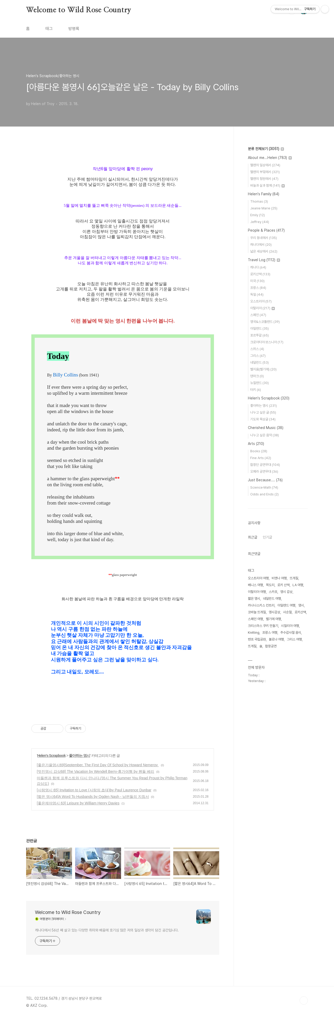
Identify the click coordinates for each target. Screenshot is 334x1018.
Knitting (253, 632)
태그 (49, 28)
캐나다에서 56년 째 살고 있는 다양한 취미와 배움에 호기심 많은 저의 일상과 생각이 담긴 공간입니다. (107, 930)
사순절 (287, 612)
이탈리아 (262, 308)
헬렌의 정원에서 (264, 179)
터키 (255, 390)
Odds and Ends (264, 494)
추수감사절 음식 (290, 632)
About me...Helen (270, 158)
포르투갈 (259, 335)
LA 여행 (298, 585)
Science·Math (264, 487)
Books (258, 451)
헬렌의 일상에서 (265, 165)
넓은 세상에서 (263, 251)
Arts (256, 444)
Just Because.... (265, 480)
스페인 (258, 315)
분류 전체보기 (266, 149)
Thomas (259, 201)
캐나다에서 (261, 245)
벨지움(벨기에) (263, 369)
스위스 (257, 349)
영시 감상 (286, 592)
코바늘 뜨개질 (257, 612)
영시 (301, 605)
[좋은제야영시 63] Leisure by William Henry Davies (78, 803)
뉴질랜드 (259, 383)
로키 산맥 (283, 585)
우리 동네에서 (263, 238)
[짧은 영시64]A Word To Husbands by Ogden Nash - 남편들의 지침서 (93, 796)
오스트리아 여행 (258, 578)
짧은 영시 (254, 598)
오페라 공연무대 (264, 471)
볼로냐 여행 (276, 639)
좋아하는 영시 (79, 755)
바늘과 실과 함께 (267, 185)
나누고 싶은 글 (263, 412)
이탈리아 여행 (257, 592)
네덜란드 (259, 362)
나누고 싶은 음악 (264, 435)
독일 (257, 294)
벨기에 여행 (273, 619)
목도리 (270, 585)
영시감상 (274, 612)
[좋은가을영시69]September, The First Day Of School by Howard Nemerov (98, 765)
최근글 (252, 537)
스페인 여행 (255, 619)
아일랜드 (259, 328)
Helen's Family (263, 194)
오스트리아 (261, 301)
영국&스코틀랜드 (265, 322)
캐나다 (258, 267)
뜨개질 (294, 578)
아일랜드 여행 (286, 605)
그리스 (258, 356)
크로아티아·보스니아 (266, 342)
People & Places (266, 230)
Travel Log (264, 260)
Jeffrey (259, 222)
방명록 (73, 28)
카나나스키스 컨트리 (261, 605)
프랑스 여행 (269, 632)
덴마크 (257, 376)
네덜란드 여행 (272, 598)
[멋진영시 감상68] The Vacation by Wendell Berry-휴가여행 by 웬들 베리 (95, 771)
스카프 (273, 592)
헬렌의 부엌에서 (265, 172)
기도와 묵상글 (263, 419)
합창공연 (271, 646)
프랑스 (258, 288)
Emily (257, 215)
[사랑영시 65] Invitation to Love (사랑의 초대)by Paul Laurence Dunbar (94, 790)
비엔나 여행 (279, 578)
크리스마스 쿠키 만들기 (263, 626)
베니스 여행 (255, 585)
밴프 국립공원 (257, 639)
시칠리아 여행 (290, 626)
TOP (304, 1000)
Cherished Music (265, 428)
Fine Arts (260, 458)
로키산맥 (260, 274)
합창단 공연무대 (265, 465)
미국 (257, 281)
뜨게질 (252, 646)
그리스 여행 (294, 639)
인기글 (267, 537)
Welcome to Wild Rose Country (78, 10)
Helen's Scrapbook (51, 755)
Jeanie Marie (263, 208)
